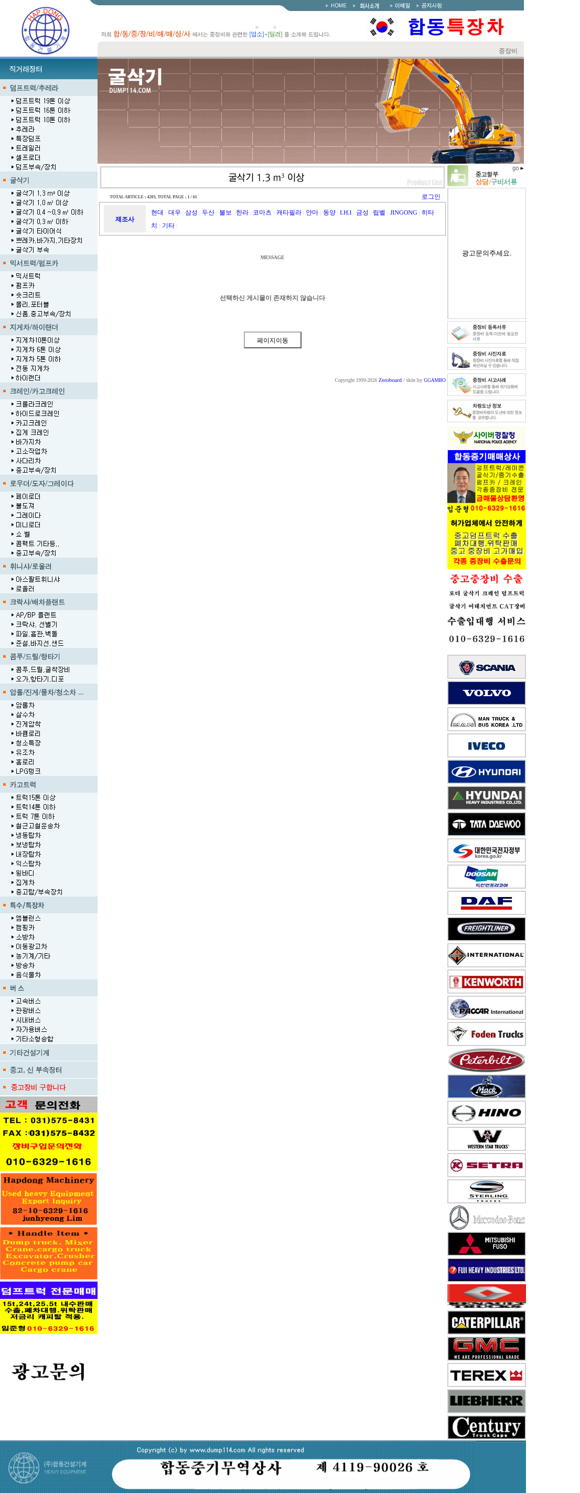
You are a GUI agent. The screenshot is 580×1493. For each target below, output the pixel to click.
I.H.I (346, 212)
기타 (168, 225)
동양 (329, 212)
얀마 (312, 212)
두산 (208, 212)
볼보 (225, 212)
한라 (242, 212)
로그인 (431, 196)
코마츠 (262, 212)
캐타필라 (289, 212)
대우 (174, 212)
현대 (157, 212)
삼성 (191, 212)
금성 (362, 212)
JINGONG (403, 212)
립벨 (379, 212)
